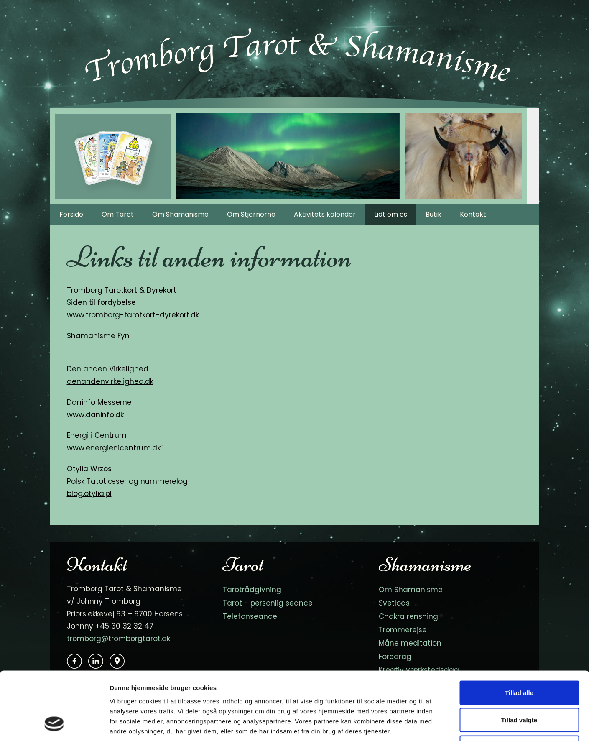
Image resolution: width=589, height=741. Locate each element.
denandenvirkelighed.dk (110, 381)
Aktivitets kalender (325, 214)
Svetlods (394, 603)
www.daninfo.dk (95, 415)
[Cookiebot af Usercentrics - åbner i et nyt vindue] (54, 724)
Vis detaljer (434, 724)
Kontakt (473, 214)
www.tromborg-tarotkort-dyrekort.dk (133, 315)
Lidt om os (390, 214)
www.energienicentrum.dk (114, 448)
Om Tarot (118, 214)
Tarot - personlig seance (268, 603)
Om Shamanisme (180, 214)
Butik (433, 214)
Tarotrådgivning (252, 590)
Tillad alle (519, 631)
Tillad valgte (519, 658)
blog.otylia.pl (89, 493)
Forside (71, 214)
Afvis (519, 686)
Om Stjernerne (251, 214)
